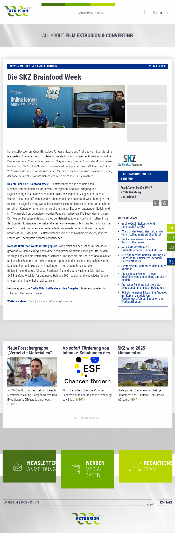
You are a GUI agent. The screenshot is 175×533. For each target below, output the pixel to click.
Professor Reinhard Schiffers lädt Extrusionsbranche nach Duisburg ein (143, 286)
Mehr (11, 404)
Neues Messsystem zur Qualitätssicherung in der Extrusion (142, 248)
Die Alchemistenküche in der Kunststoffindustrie (138, 240)
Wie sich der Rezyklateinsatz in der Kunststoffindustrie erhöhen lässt (142, 233)
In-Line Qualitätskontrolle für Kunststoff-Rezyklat (138, 225)
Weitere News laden (87, 418)
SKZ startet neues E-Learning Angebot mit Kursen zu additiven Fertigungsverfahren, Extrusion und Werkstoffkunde (144, 297)
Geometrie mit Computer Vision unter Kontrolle (143, 267)
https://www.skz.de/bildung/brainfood (50, 301)
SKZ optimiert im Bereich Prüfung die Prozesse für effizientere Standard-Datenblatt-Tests (143, 258)
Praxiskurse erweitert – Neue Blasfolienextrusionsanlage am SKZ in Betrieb (144, 277)
